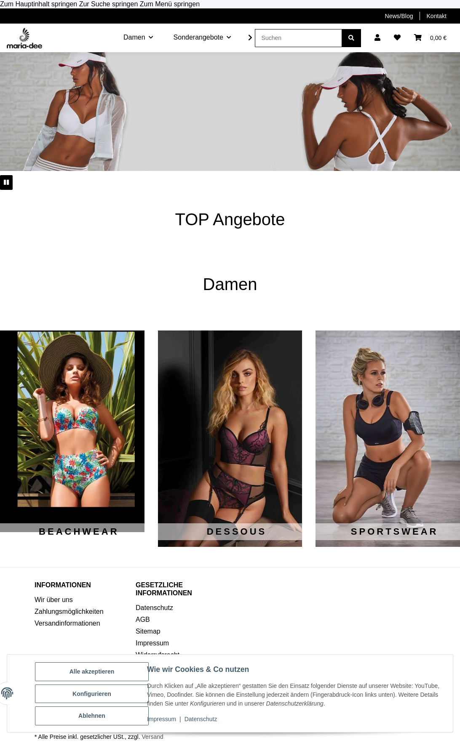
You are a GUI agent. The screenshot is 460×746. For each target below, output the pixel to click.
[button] (377, 38)
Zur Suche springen (109, 4)
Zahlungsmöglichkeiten (69, 611)
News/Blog (399, 16)
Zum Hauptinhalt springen (39, 4)
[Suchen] (298, 38)
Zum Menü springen (170, 4)
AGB (143, 619)
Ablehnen (92, 716)
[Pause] (6, 182)
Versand (152, 736)
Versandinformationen (67, 623)
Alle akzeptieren (92, 672)
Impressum (162, 720)
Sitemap (148, 631)
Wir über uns (54, 599)
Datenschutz (201, 720)
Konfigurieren (92, 694)
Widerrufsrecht (157, 654)
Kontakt (437, 16)
